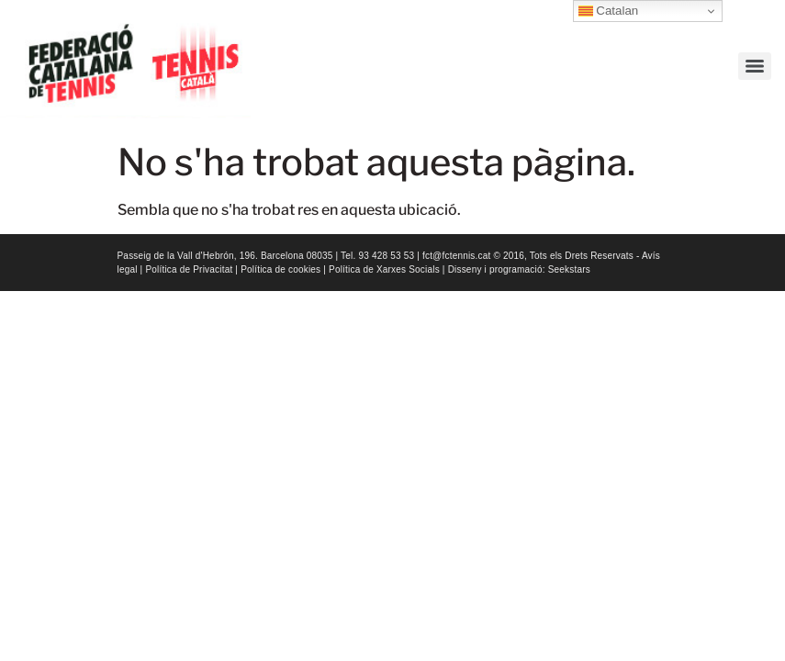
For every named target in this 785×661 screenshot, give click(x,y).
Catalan (608, 11)
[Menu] (754, 66)
